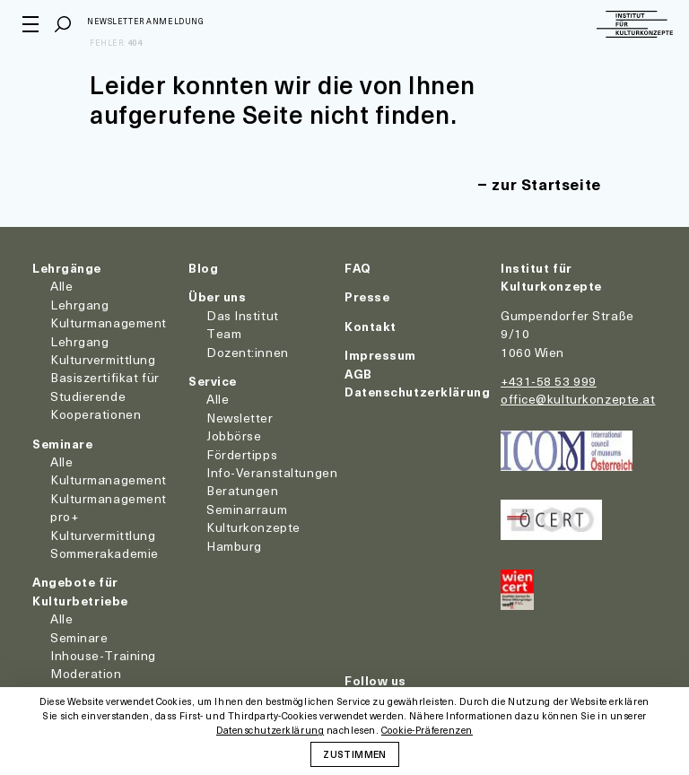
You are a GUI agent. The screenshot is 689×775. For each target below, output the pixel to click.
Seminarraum (246, 509)
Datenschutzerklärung (417, 391)
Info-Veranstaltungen (271, 472)
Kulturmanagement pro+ (108, 507)
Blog (203, 267)
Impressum (380, 354)
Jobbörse (233, 435)
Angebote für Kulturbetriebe (80, 590)
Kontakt (370, 326)
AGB (358, 373)
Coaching (79, 692)
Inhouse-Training (103, 655)
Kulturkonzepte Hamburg (253, 536)
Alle (61, 285)
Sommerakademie (104, 553)
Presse (366, 296)
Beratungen (242, 490)
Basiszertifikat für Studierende (105, 386)
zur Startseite (539, 183)
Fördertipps (241, 454)
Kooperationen (95, 414)
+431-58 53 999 (549, 380)
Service (212, 380)
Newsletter (240, 417)
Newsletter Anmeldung (155, 23)
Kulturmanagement (108, 479)
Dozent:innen (247, 352)
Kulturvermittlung (103, 535)
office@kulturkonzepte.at (578, 398)
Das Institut (242, 315)
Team (223, 333)
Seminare (62, 443)
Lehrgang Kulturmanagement (108, 313)
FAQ (357, 267)
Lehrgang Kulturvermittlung (103, 350)
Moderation (86, 673)
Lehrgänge (66, 267)
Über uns (217, 296)
